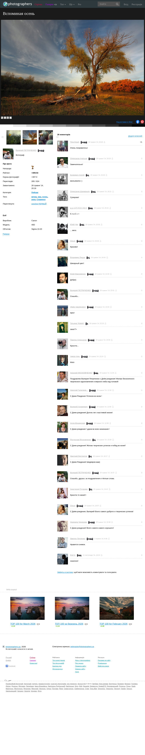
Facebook (10, 666)
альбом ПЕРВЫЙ (38, 204)
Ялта (39, 691)
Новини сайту (80, 669)
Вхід (126, 4)
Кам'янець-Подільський (56, 686)
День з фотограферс (82, 660)
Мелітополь (18, 688)
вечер (34, 197)
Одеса (48, 688)
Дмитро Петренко (77, 539)
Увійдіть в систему (65, 572)
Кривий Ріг (102, 686)
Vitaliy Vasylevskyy (78, 307)
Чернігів (27, 691)
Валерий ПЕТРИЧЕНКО (26, 150)
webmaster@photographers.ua (82, 647)
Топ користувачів (58, 660)
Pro (79, 4)
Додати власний (135, 136)
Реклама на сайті (104, 660)
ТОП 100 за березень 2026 (69, 624)
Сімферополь (79, 688)
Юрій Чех (74, 224)
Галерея (51, 4)
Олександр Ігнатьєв (78, 158)
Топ (63, 4)
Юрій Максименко (78, 274)
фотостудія (82, 684)
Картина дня (56, 666)
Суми (87, 688)
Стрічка (38, 4)
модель (35, 684)
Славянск (41, 199)
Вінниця (127, 684)
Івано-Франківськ (41, 686)
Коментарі (33, 663)
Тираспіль (109, 688)
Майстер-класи (103, 666)
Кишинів (86, 686)
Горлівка (134, 684)
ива (39, 197)
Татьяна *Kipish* (77, 323)
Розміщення (102, 663)
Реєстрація (137, 4)
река (33, 199)
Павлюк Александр (78, 340)
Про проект (79, 663)
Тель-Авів (93, 688)
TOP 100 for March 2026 (22, 624)
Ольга (72, 241)
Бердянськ (113, 684)
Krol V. (73, 555)
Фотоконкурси (57, 669)
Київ (80, 686)
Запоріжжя (30, 686)
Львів (133, 686)
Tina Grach (74, 142)
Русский (9, 657)
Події (77, 672)
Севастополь (68, 688)
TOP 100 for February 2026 (113, 624)
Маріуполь (9, 688)
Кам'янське (70, 686)
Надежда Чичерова (78, 522)
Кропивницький (112, 686)
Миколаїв (34, 688)
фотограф (27, 684)
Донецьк (14, 686)
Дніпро (8, 686)
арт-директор (72, 684)
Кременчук (94, 686)
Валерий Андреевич (79, 407)
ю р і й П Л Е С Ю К (78, 208)
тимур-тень (75, 356)
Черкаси (20, 691)
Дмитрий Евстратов (78, 456)
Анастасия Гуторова (78, 489)
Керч (76, 686)
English (8, 660)
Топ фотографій (58, 663)
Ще (72, 4)
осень (45, 197)
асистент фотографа (58, 684)
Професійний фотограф (14, 684)
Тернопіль (101, 688)
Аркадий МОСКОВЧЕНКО (81, 373)
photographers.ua (13, 647)
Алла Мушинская (77, 423)
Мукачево (27, 688)
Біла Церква (103, 684)
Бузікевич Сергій (77, 175)
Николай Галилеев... (79, 390)
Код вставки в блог (124, 122)
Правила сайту (80, 666)
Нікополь (42, 688)
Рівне (61, 688)
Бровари (121, 684)
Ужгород (117, 688)
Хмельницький (11, 691)
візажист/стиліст (44, 684)
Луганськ (122, 686)
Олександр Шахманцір (80, 191)
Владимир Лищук (77, 257)
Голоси (6, 234)
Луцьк (128, 686)
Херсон (129, 688)
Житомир (21, 686)
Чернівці (34, 691)
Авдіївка (95, 684)
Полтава (55, 688)
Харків (123, 688)
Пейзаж (34, 192)
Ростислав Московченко (80, 440)
